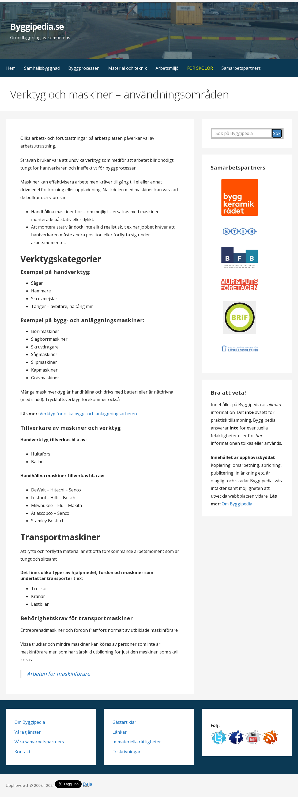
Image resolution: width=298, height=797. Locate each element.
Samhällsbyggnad (42, 68)
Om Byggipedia (237, 504)
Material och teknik (127, 68)
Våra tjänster (27, 732)
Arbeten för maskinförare (58, 673)
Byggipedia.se (37, 26)
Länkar (119, 732)
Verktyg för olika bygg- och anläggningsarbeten (88, 414)
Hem (11, 68)
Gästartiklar (124, 722)
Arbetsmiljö (167, 68)
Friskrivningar (126, 752)
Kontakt (22, 752)
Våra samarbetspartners (39, 742)
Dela (87, 784)
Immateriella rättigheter (136, 742)
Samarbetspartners (241, 68)
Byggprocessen (84, 68)
